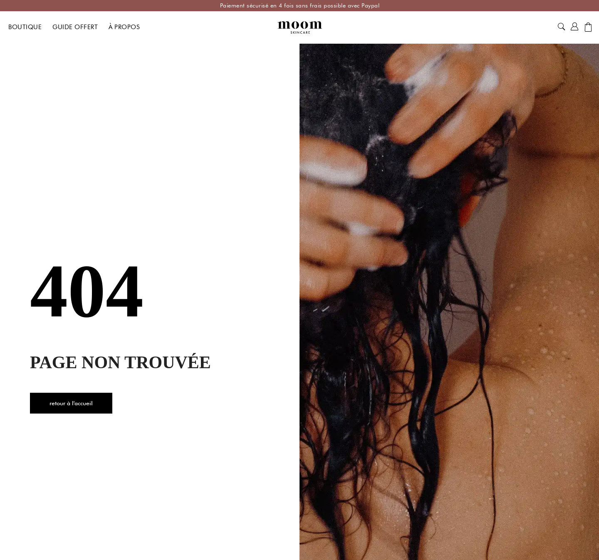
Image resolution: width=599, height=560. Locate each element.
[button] (561, 27)
